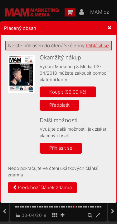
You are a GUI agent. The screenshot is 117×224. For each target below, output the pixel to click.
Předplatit (59, 105)
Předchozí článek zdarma (42, 187)
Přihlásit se (97, 46)
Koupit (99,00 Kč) (67, 92)
